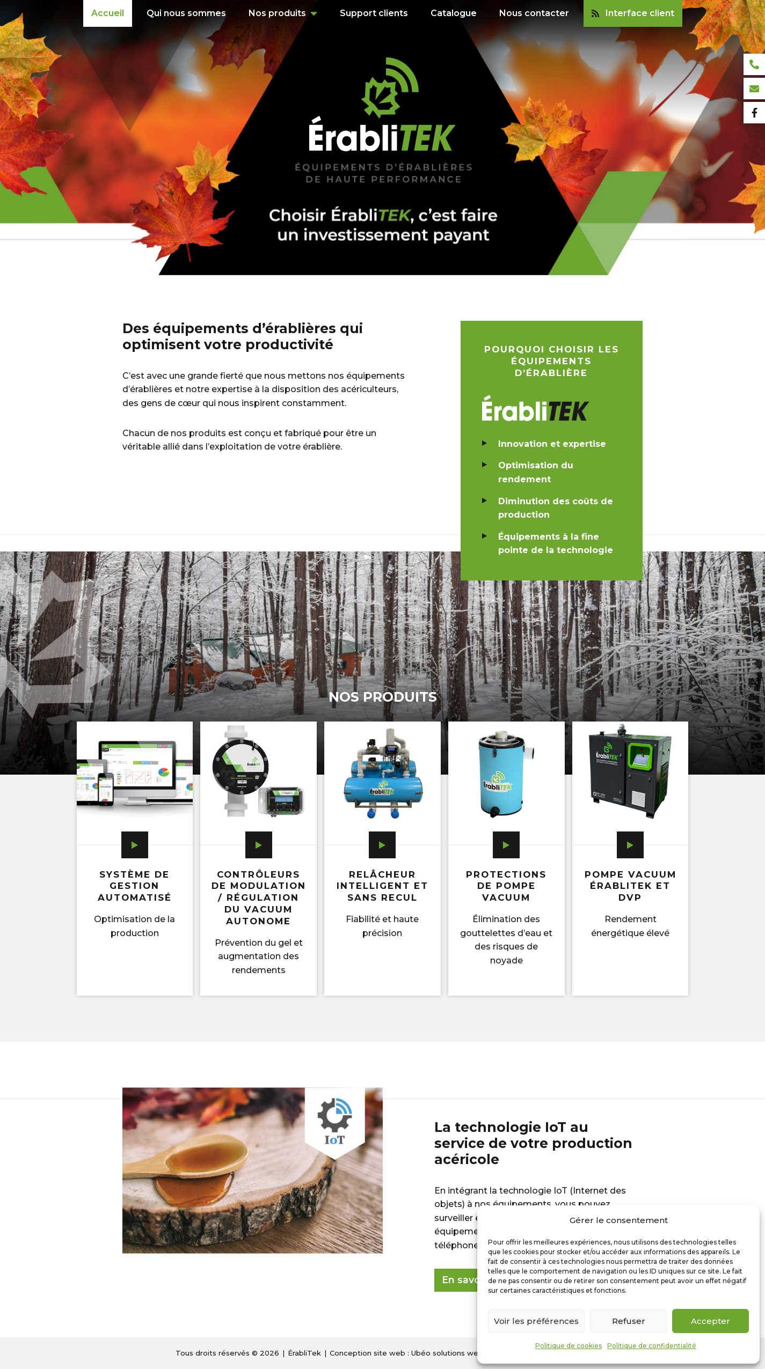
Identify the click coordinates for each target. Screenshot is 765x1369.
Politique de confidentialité (651, 1346)
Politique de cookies (568, 1346)
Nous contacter (534, 13)
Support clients (374, 13)
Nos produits (277, 13)
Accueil (107, 13)
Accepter (710, 1321)
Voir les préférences (536, 1321)
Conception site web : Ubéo (406, 1353)
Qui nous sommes (186, 13)
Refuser (628, 1321)
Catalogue (454, 13)
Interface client (633, 13)
